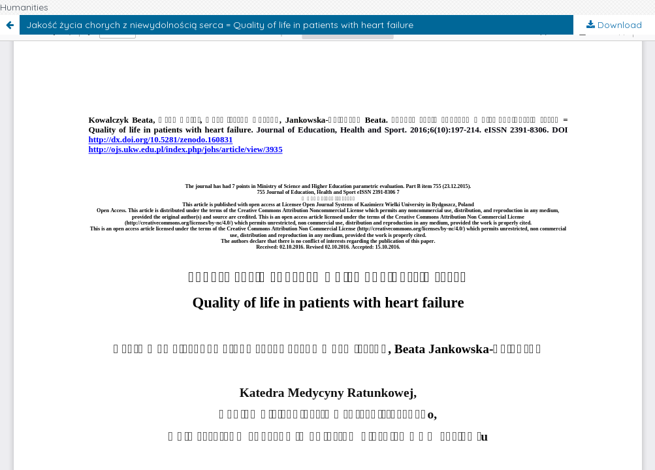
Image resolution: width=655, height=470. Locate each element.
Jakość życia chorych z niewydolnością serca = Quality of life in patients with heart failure (219, 25)
